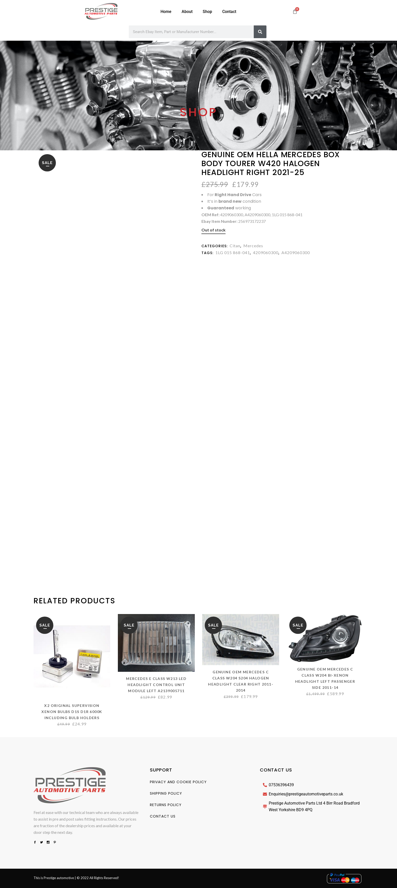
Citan (235, 245)
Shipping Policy (166, 793)
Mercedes (253, 245)
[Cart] (295, 11)
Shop (207, 11)
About (187, 11)
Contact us (163, 816)
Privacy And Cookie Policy (178, 781)
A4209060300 (295, 252)
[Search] (260, 31)
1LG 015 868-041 (232, 252)
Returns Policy (166, 804)
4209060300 (265, 252)
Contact (229, 11)
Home (166, 11)
